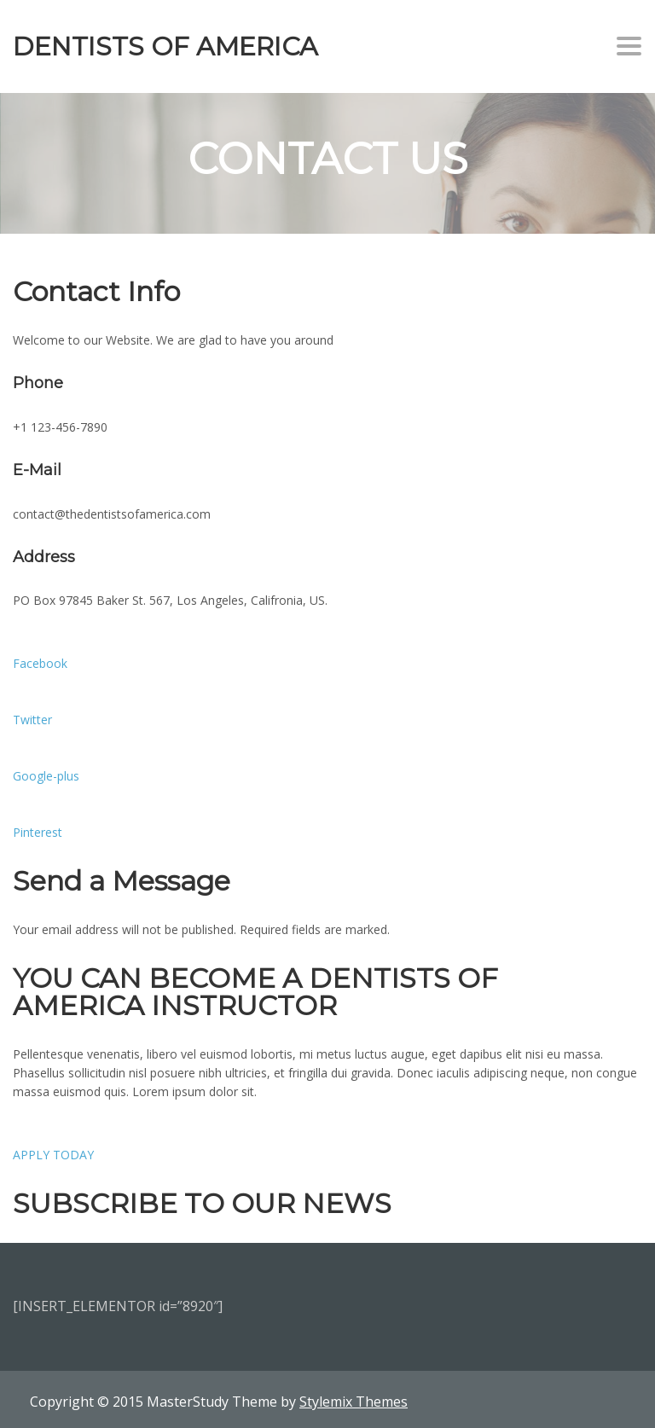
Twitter (32, 719)
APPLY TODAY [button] (53, 1154)
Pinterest (37, 832)
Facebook (40, 663)
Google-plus (46, 776)
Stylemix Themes (353, 1401)
